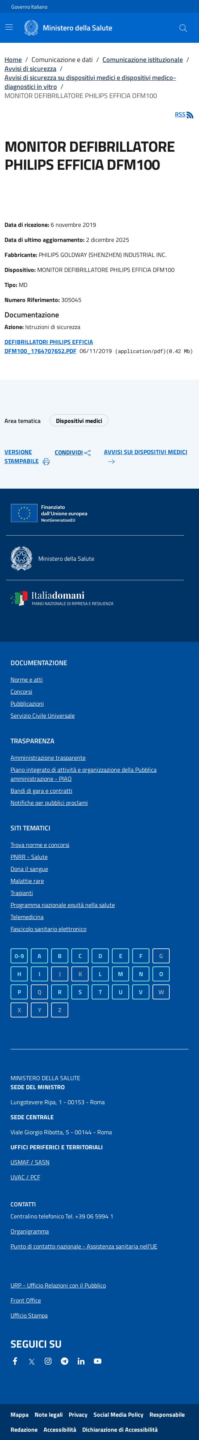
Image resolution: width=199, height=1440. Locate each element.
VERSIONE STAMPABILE (28, 456)
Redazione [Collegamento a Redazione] (24, 1429)
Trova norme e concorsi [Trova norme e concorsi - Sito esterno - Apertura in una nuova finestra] (40, 844)
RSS (184, 114)
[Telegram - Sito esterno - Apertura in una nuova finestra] (64, 1360)
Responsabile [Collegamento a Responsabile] (167, 1414)
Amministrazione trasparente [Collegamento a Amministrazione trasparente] (48, 757)
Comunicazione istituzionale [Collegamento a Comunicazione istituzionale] (143, 59)
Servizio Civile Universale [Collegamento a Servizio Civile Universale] (43, 715)
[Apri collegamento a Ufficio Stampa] (29, 1315)
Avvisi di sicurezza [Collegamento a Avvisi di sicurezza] (30, 68)
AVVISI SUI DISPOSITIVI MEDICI (145, 456)
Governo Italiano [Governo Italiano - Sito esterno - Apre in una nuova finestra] (29, 7)
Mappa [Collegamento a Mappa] (20, 1414)
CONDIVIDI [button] (73, 452)
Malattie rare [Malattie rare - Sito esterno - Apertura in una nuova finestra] (27, 880)
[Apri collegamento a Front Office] (26, 1300)
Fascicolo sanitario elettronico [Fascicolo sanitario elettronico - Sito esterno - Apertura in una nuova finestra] (48, 928)
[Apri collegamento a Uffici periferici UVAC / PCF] (25, 1177)
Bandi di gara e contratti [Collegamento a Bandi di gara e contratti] (41, 790)
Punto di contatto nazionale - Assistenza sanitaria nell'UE (84, 1246)
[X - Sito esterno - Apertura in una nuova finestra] (31, 1361)
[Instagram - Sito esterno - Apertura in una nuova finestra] (48, 1360)
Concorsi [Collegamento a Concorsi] (21, 691)
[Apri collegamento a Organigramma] (30, 1231)
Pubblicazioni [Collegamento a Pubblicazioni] (27, 703)
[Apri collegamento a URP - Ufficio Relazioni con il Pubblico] (58, 1285)
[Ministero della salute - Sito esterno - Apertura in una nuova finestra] (52, 558)
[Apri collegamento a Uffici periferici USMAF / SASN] (30, 1162)
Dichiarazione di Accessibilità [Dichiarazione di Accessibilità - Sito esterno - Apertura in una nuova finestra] (120, 1429)
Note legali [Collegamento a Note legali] (49, 1414)
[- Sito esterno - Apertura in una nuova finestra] (97, 1360)
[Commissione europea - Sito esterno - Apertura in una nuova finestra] (50, 513)
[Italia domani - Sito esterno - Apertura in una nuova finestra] (67, 598)
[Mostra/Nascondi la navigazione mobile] (9, 27)
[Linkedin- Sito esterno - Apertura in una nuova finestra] (81, 1360)
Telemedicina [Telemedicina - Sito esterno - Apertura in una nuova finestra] (27, 916)
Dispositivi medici (79, 420)
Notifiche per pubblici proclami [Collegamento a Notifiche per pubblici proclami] (49, 802)
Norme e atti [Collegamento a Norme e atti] (27, 679)
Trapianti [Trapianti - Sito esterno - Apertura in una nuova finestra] (22, 892)
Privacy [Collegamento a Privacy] (78, 1414)
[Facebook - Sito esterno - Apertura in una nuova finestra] (15, 1360)
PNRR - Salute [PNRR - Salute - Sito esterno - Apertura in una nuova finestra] (29, 856)
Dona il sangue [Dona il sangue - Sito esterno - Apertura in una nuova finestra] (29, 868)
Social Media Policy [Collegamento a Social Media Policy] (118, 1414)
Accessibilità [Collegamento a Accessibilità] (60, 1429)
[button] (183, 28)
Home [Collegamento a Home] (13, 59)
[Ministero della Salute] (79, 28)
